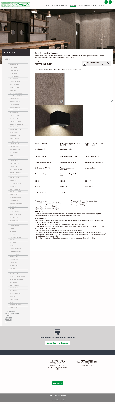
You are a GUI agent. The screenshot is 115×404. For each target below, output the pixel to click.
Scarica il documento (93, 62)
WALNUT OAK (14, 118)
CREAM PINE (14, 127)
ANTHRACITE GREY (16, 237)
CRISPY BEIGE (14, 257)
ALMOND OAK (14, 265)
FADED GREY (13, 175)
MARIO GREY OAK (15, 226)
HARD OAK (13, 296)
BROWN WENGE (14, 98)
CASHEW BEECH (15, 158)
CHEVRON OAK (14, 220)
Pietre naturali (12, 313)
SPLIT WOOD (14, 73)
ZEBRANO (13, 186)
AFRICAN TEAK (14, 87)
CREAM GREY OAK (15, 248)
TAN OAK (12, 268)
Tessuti (8, 320)
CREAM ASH (13, 166)
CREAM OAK (13, 262)
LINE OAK (13, 206)
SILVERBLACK (14, 217)
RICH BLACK (13, 240)
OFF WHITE (13, 234)
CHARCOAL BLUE (15, 70)
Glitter (8, 322)
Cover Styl (73, 5)
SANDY (12, 245)
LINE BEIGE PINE (15, 115)
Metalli (8, 318)
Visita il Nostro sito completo (57, 395)
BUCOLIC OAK (14, 194)
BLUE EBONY (14, 113)
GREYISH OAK (14, 259)
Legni (7, 59)
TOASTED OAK (14, 299)
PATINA (12, 209)
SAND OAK (13, 90)
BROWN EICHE (14, 285)
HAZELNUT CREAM (15, 121)
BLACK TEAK (14, 291)
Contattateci (57, 383)
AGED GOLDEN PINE (16, 169)
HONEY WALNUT (15, 81)
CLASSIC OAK (14, 274)
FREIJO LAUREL (14, 254)
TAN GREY (13, 242)
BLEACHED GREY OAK (16, 279)
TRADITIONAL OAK (15, 130)
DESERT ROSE (14, 65)
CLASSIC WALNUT (15, 183)
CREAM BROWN (14, 178)
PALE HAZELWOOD (15, 251)
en (110, 2)
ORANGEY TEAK (14, 138)
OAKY (11, 302)
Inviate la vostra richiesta (57, 343)
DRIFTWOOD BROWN (16, 305)
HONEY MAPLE (14, 144)
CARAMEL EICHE (15, 107)
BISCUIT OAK (14, 271)
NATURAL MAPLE (15, 146)
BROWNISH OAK (15, 189)
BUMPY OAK (13, 180)
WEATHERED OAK (15, 149)
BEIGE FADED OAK (15, 293)
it (106, 2)
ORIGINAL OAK (14, 104)
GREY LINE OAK (14, 110)
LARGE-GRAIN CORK (16, 96)
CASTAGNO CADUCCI (16, 203)
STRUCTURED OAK (15, 197)
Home (47, 5)
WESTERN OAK (14, 200)
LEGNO (12, 228)
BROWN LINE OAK (15, 101)
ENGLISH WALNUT (15, 172)
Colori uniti (10, 311)
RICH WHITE (13, 231)
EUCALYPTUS (14, 79)
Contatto (101, 5)
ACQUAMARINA (15, 4)
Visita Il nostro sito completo (87, 5)
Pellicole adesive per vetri (59, 5)
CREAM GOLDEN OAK (16, 124)
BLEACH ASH (14, 132)
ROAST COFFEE (14, 163)
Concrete (9, 316)
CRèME (12, 155)
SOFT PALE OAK (14, 223)
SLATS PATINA (14, 211)
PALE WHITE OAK (15, 135)
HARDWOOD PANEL (16, 214)
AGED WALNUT (14, 84)
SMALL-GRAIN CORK (16, 93)
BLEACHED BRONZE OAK (17, 276)
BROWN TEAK (14, 288)
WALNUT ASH (14, 141)
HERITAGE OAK (14, 161)
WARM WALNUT (14, 76)
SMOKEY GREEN (14, 67)
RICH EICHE (13, 282)
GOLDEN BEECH (14, 152)
